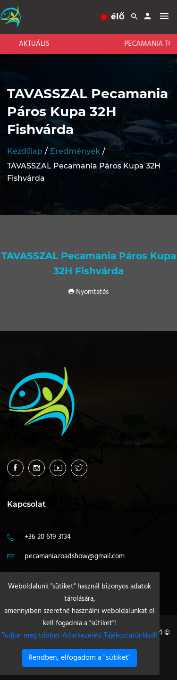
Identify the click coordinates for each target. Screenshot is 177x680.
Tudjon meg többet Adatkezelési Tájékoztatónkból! (79, 635)
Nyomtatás (88, 292)
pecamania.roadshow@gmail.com (75, 556)
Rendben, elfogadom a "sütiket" (79, 658)
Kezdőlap (24, 151)
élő (113, 17)
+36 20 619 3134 (48, 537)
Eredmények (75, 151)
